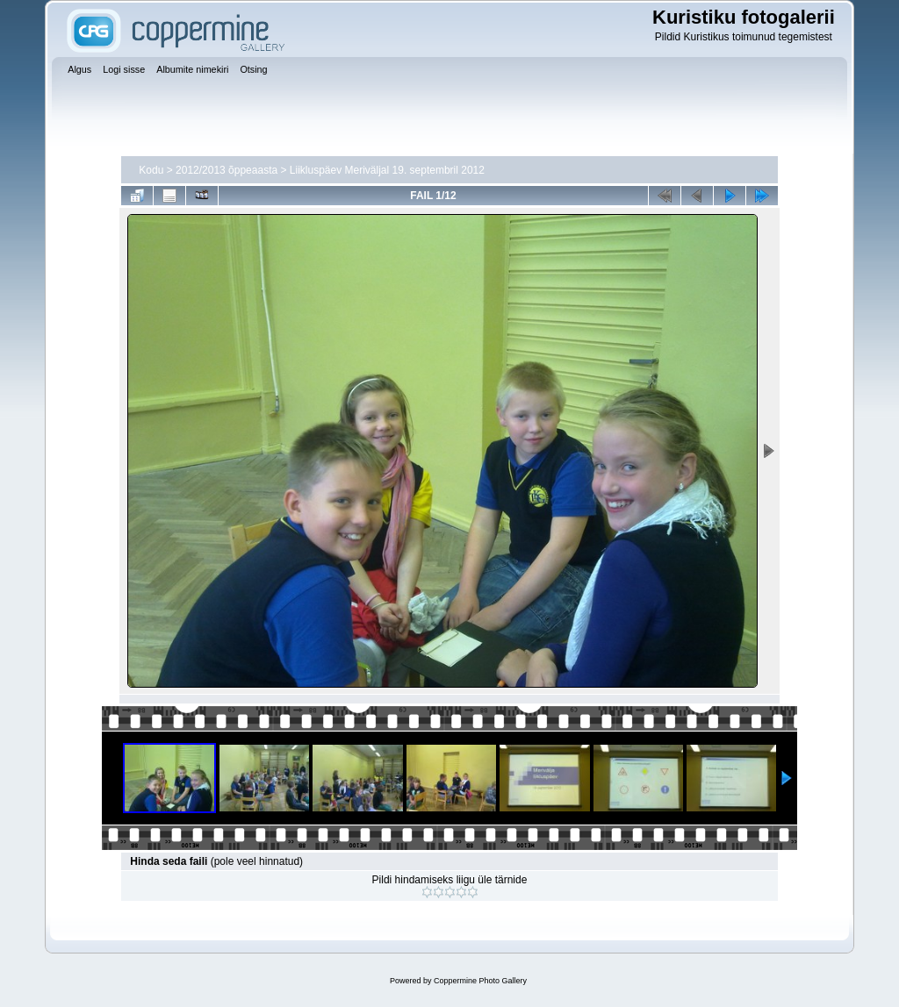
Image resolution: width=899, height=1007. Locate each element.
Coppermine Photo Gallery (480, 980)
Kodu (151, 170)
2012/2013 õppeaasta (226, 170)
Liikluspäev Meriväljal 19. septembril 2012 (387, 170)
